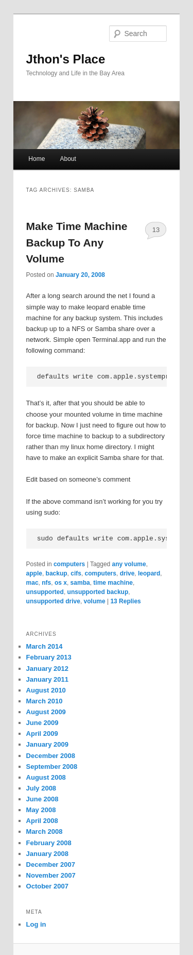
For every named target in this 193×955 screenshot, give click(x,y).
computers (69, 564)
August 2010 (46, 690)
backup (56, 573)
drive (127, 573)
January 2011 (47, 679)
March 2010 (44, 701)
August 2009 (46, 712)
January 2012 (47, 668)
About (68, 158)
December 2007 (50, 864)
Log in (36, 924)
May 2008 (41, 810)
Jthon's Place (66, 59)
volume (95, 601)
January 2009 (47, 744)
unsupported (45, 592)
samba (80, 582)
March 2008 (44, 831)
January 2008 (47, 854)
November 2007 (51, 875)
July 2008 (41, 788)
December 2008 (50, 756)
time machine (113, 582)
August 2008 (46, 777)
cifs (76, 573)
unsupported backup (98, 592)
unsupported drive (53, 601)
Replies (125, 601)
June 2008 (42, 799)
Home (36, 158)
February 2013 (49, 657)
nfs (46, 582)
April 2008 (42, 821)
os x (61, 582)
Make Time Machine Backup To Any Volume (77, 242)
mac (32, 582)
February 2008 (49, 843)
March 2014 (44, 646)
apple (34, 573)
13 (156, 230)
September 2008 (52, 766)
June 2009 (42, 723)
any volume (129, 564)
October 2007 (47, 886)
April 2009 (42, 733)
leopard (149, 573)
